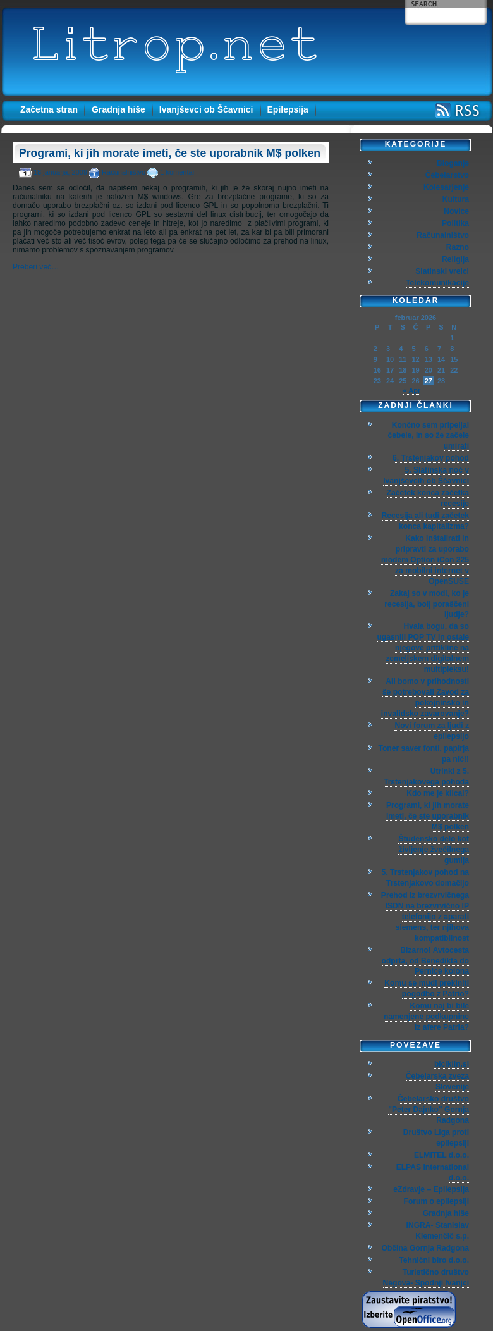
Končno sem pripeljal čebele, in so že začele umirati (428, 436)
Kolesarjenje (446, 187)
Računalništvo (123, 172)
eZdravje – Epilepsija (431, 1189)
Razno (457, 247)
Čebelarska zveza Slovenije (437, 1081)
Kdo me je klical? (437, 793)
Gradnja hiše (118, 109)
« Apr (412, 390)
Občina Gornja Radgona (425, 1248)
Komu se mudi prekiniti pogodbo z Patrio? (426, 988)
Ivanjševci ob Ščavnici (206, 109)
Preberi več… (36, 267)
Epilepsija (287, 109)
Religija (455, 259)
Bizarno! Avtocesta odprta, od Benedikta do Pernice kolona (425, 961)
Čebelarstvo (447, 175)
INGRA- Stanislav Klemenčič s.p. (437, 1231)
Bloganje (453, 163)
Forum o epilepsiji (436, 1201)
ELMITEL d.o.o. (441, 1155)
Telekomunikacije (437, 282)
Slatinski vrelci (442, 271)
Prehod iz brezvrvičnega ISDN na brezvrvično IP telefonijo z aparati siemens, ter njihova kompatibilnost (425, 917)
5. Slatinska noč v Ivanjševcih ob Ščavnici (426, 475)
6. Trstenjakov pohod (431, 458)
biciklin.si (451, 1064)
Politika (455, 223)
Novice (456, 211)
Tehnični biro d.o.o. (434, 1260)
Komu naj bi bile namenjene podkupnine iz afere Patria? (426, 1016)
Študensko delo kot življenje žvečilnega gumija (433, 849)
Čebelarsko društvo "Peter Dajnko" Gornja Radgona (428, 1109)
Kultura (455, 199)
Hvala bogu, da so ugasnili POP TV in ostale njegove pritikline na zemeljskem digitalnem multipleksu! (423, 648)
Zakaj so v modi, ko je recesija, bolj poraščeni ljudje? (426, 604)
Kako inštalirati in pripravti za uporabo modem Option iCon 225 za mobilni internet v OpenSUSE (425, 560)
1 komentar (177, 172)
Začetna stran (49, 109)
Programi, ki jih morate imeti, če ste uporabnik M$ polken (169, 153)
